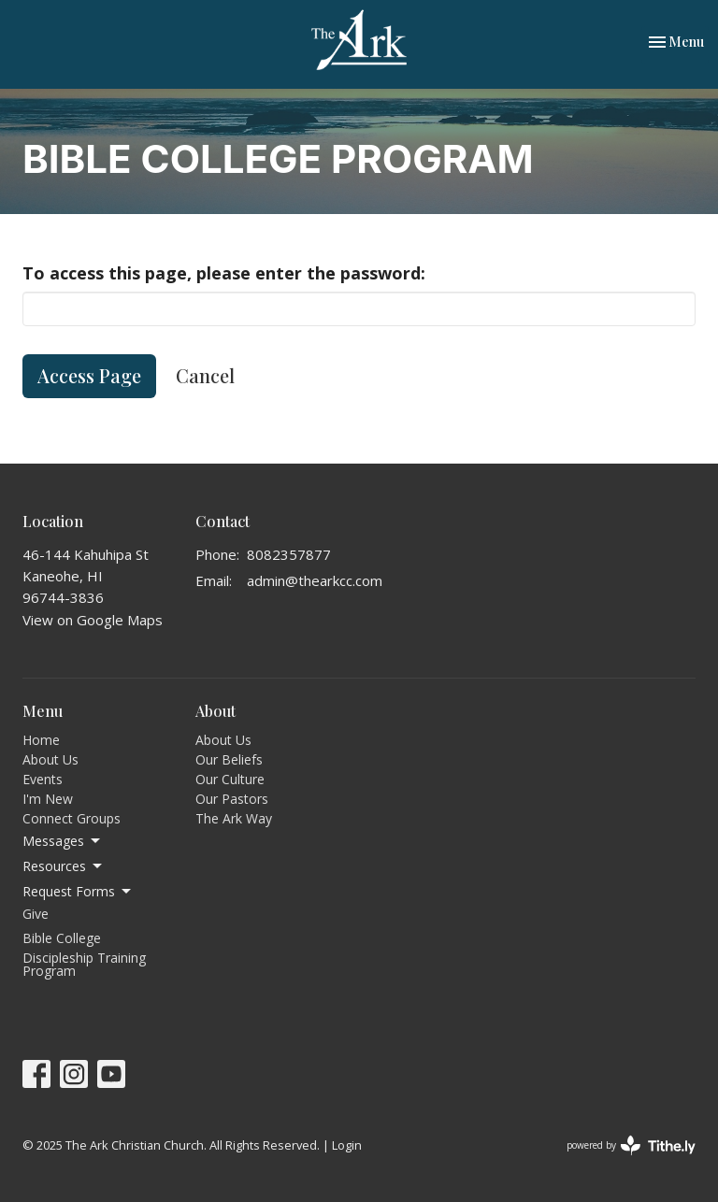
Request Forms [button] (78, 891)
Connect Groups (71, 818)
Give (35, 914)
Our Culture (230, 779)
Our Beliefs (229, 759)
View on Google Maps (92, 619)
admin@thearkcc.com (314, 580)
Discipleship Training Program (84, 964)
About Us (50, 759)
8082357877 (289, 554)
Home (41, 740)
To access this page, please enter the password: (223, 273)
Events (42, 779)
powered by (631, 1145)
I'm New (47, 799)
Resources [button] (63, 866)
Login (347, 1145)
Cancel (205, 375)
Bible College (61, 938)
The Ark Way (233, 818)
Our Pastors (231, 799)
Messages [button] (62, 841)
